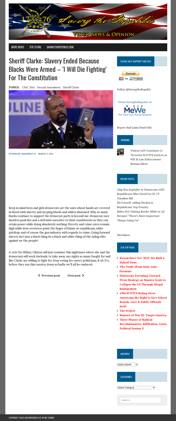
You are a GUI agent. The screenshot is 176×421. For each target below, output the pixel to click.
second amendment (48, 87)
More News (17, 47)
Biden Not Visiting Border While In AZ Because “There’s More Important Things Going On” (141, 216)
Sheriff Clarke (71, 87)
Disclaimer (123, 235)
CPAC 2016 (28, 87)
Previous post (49, 275)
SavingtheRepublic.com (60, 47)
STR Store (35, 47)
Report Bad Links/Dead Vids (134, 127)
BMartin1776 (29, 153)
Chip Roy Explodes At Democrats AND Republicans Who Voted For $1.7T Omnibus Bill (140, 194)
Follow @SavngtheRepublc (134, 89)
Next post (76, 275)
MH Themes (49, 417)
